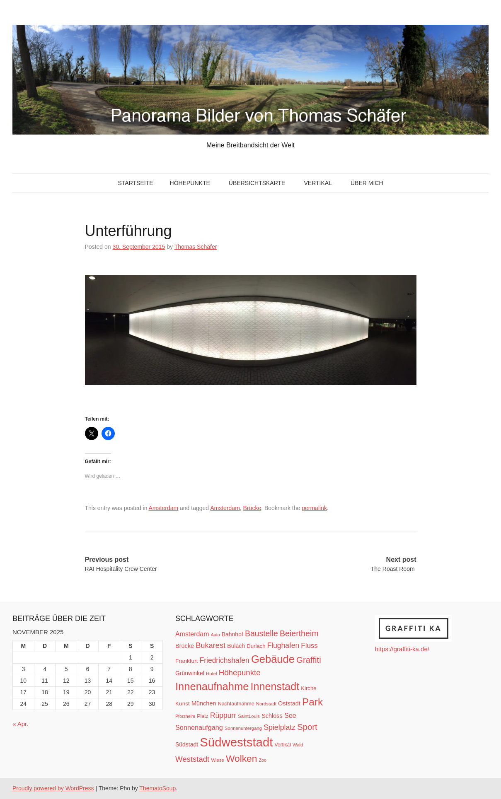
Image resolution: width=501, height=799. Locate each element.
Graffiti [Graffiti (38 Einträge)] (308, 659)
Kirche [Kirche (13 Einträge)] (308, 688)
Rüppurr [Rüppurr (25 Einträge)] (223, 715)
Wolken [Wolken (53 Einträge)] (241, 758)
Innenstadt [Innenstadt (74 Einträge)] (275, 686)
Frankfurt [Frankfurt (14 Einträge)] (186, 661)
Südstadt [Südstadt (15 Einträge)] (186, 744)
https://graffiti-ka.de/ (402, 648)
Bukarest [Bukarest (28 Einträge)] (210, 645)
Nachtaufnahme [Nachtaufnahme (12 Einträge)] (236, 704)
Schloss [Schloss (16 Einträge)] (272, 715)
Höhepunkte (190, 183)
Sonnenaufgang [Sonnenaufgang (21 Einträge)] (199, 727)
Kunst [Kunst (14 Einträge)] (182, 703)
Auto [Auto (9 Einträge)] (215, 634)
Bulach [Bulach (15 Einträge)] (236, 646)
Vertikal (318, 183)
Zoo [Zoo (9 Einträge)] (262, 760)
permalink (314, 508)
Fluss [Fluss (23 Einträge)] (309, 646)
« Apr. (20, 723)
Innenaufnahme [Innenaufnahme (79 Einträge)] (212, 686)
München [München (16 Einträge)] (203, 703)
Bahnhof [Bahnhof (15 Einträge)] (232, 634)
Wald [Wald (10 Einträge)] (298, 744)
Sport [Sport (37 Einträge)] (307, 727)
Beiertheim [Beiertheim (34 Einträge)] (299, 633)
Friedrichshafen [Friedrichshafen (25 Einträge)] (224, 660)
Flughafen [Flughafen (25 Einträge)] (283, 645)
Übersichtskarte (257, 183)
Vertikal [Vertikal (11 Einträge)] (283, 745)
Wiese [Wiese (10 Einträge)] (217, 760)
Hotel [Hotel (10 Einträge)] (211, 673)
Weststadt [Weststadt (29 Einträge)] (192, 759)
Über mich (367, 183)
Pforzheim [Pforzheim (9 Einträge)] (185, 716)
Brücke (252, 508)
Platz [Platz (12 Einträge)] (202, 716)
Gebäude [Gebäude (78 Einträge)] (273, 659)
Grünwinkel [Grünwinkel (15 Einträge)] (189, 673)
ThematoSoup (157, 788)
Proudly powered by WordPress (53, 788)
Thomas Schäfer (195, 246)
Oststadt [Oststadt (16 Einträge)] (289, 703)
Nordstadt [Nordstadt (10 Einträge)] (266, 703)
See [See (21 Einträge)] (290, 715)
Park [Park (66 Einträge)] (312, 702)
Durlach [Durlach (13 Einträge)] (256, 646)
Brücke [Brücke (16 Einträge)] (184, 646)
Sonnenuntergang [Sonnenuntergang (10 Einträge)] (243, 728)
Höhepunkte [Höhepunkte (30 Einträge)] (240, 672)
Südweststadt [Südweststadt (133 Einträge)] (236, 742)
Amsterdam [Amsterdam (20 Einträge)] (192, 634)
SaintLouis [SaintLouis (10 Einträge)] (249, 716)
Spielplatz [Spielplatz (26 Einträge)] (279, 727)
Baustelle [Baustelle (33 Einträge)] (261, 633)
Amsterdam (164, 508)
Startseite (135, 183)
